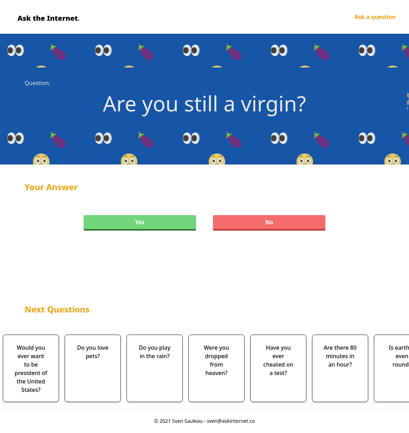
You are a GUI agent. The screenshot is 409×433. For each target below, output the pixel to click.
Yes (140, 222)
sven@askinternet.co (231, 421)
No (269, 222)
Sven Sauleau (188, 421)
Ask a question (375, 17)
